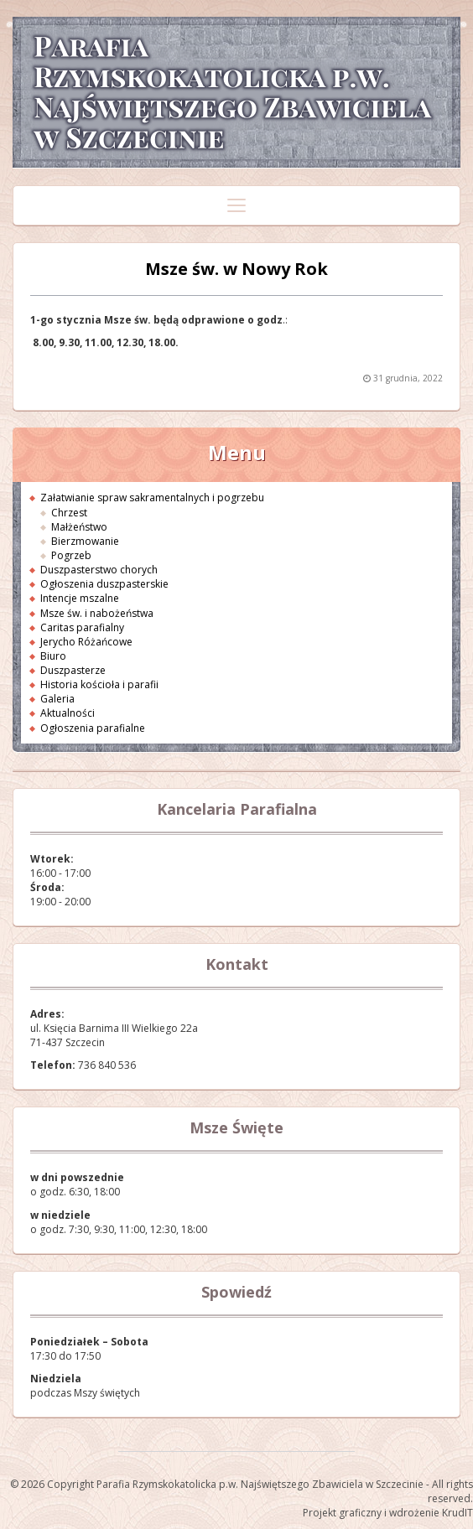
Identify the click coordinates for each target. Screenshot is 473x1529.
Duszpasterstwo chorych (99, 569)
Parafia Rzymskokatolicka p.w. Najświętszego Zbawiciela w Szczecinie (230, 92)
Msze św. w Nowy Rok (236, 268)
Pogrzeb (71, 555)
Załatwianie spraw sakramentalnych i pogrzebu (152, 497)
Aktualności (67, 713)
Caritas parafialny (82, 627)
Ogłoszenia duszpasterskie (104, 584)
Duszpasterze (73, 670)
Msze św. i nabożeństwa (96, 613)
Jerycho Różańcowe (86, 642)
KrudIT (457, 1513)
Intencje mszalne (79, 598)
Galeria (57, 699)
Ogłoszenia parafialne (92, 728)
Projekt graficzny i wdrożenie (371, 1513)
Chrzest (69, 512)
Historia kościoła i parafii (99, 684)
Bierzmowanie (85, 541)
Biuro (53, 656)
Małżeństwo (79, 527)
